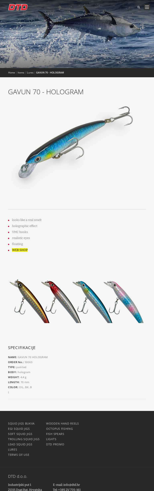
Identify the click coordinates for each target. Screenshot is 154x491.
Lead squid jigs (20, 444)
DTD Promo (55, 444)
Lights (51, 439)
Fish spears (55, 434)
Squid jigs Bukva (21, 423)
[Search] (137, 7)
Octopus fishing (59, 429)
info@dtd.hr (71, 485)
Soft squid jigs (20, 434)
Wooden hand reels (62, 423)
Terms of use (18, 455)
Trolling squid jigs (24, 439)
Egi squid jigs (19, 429)
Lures (12, 449)
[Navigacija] (147, 7)
